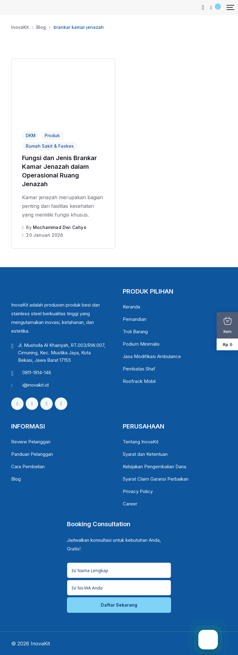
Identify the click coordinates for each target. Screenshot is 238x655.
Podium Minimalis (141, 344)
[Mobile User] (211, 7)
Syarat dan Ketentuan (145, 454)
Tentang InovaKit (140, 442)
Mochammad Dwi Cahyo (59, 227)
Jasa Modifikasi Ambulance (152, 356)
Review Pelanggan (31, 442)
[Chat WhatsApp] (208, 639)
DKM (31, 135)
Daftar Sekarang (119, 605)
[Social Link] (17, 403)
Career (130, 504)
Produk (52, 135)
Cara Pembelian (28, 466)
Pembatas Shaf (139, 369)
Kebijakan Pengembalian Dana (154, 466)
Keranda (131, 307)
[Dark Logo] (15, 7)
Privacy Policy (138, 491)
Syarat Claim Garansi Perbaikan (155, 479)
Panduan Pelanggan (32, 454)
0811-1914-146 (36, 372)
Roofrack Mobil (139, 381)
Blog (16, 479)
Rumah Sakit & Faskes (50, 146)
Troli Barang (135, 331)
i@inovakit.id (35, 385)
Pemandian (134, 319)
